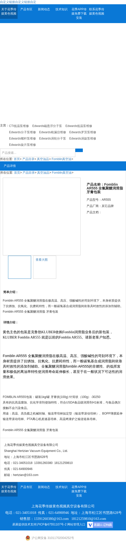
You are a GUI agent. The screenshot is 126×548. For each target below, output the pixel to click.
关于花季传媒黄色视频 (8, 11)
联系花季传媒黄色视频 (96, 11)
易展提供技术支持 (24, 524)
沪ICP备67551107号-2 (51, 524)
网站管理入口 (76, 524)
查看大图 (42, 259)
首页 (17, 159)
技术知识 (61, 9)
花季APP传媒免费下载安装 (79, 14)
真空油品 (43, 159)
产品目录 (28, 159)
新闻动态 (44, 9)
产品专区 (26, 9)
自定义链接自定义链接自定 (18, 2)
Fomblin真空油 (62, 159)
